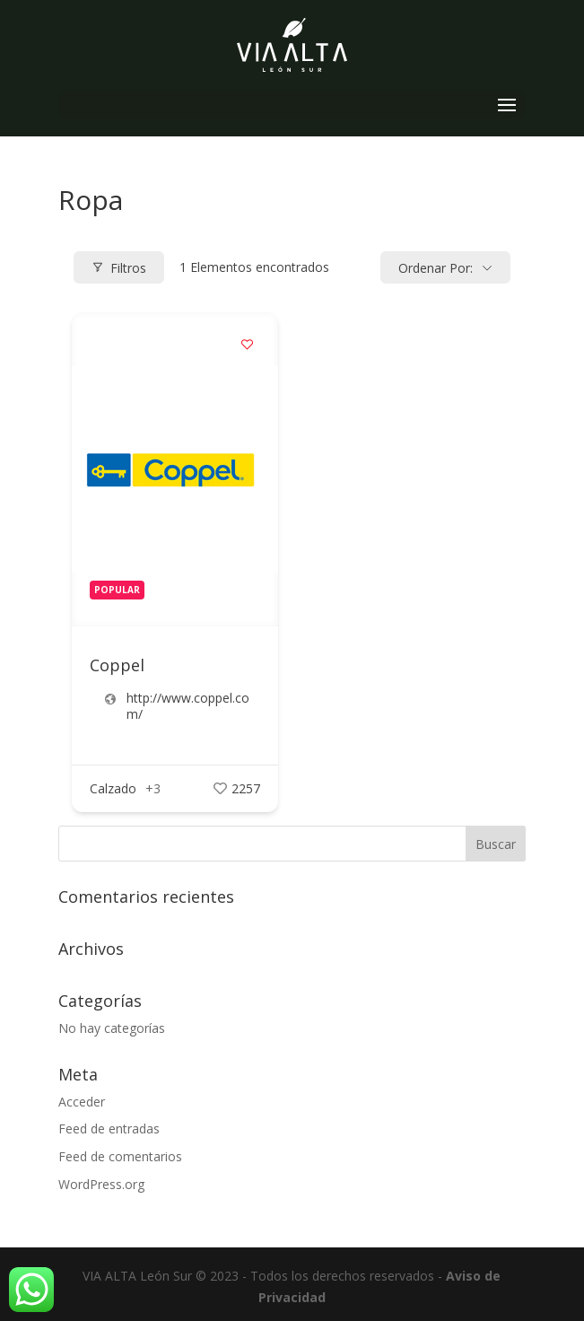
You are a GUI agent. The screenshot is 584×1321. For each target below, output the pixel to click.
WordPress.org (101, 1184)
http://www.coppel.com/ (187, 706)
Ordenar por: (435, 267)
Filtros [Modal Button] (119, 267)
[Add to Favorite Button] (246, 343)
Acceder (81, 1101)
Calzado (113, 788)
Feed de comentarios (120, 1156)
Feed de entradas (109, 1128)
